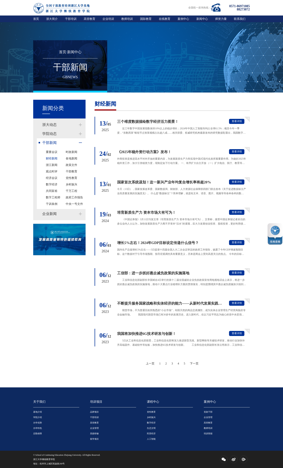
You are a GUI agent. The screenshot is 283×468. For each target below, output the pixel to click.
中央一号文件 (74, 203)
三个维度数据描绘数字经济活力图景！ (147, 122)
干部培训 (71, 18)
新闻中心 (202, 18)
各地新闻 (71, 158)
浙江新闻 (51, 164)
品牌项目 (94, 412)
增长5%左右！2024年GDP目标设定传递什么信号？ (158, 243)
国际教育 (146, 18)
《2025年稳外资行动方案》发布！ (144, 152)
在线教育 (164, 18)
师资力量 (221, 18)
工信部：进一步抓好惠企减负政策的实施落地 (153, 273)
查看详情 (237, 121)
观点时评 (51, 171)
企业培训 (108, 18)
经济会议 (51, 177)
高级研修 (94, 433)
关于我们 (39, 401)
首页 (36, 18)
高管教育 (89, 18)
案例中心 (183, 18)
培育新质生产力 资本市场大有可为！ (146, 212)
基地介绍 (37, 412)
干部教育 (71, 171)
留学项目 (94, 439)
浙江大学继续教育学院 (44, 459)
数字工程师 (53, 197)
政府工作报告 (74, 197)
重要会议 (51, 151)
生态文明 (151, 428)
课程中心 (153, 401)
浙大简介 (52, 18)
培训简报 (208, 433)
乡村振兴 (71, 184)
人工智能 (151, 439)
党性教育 (71, 177)
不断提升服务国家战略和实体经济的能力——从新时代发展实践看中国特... (170, 303)
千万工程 (71, 190)
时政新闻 (71, 151)
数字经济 (51, 184)
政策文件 (71, 164)
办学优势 (37, 422)
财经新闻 (51, 158)
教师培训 (127, 18)
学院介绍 (37, 417)
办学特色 (37, 428)
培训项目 (96, 401)
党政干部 (208, 412)
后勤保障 (37, 433)
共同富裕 (51, 190)
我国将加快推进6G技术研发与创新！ (146, 334)
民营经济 (151, 433)
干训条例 (51, 203)
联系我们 (239, 18)
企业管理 (94, 428)
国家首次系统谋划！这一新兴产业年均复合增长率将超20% (164, 182)
